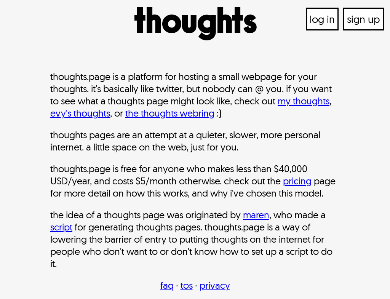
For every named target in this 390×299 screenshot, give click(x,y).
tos (187, 285)
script (61, 227)
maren (256, 215)
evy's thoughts (80, 113)
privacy (215, 285)
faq (167, 285)
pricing (297, 181)
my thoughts (303, 101)
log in (322, 19)
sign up (363, 19)
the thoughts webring (169, 113)
